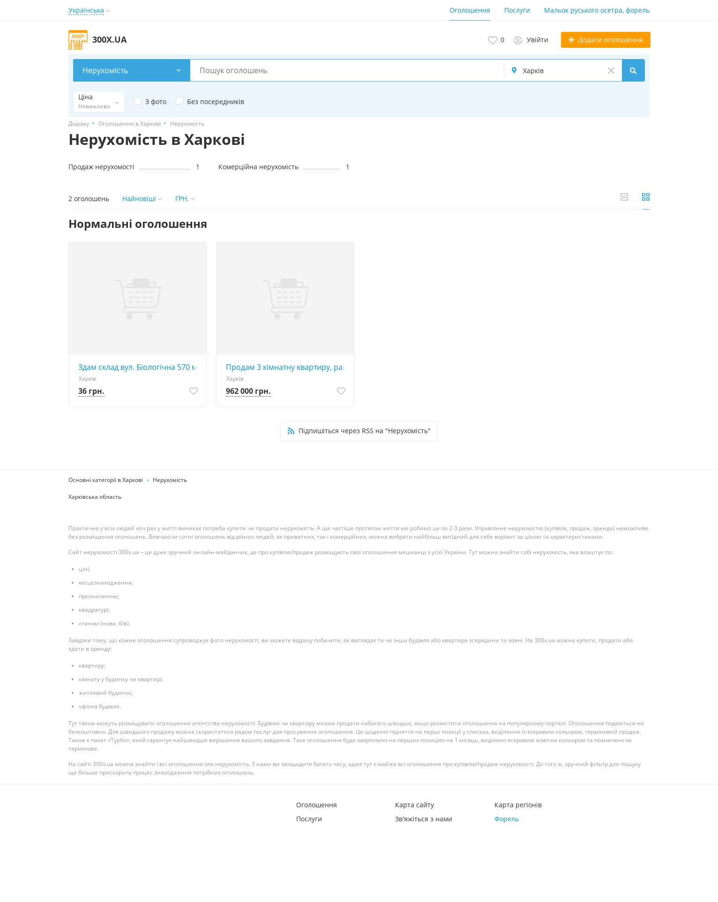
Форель (506, 818)
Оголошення (469, 10)
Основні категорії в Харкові (105, 480)
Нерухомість (170, 480)
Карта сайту (414, 804)
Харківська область (94, 497)
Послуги (517, 10)
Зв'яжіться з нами (423, 818)
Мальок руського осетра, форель (597, 10)
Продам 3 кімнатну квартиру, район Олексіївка (287, 367)
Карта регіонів (518, 804)
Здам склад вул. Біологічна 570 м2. (140, 367)
